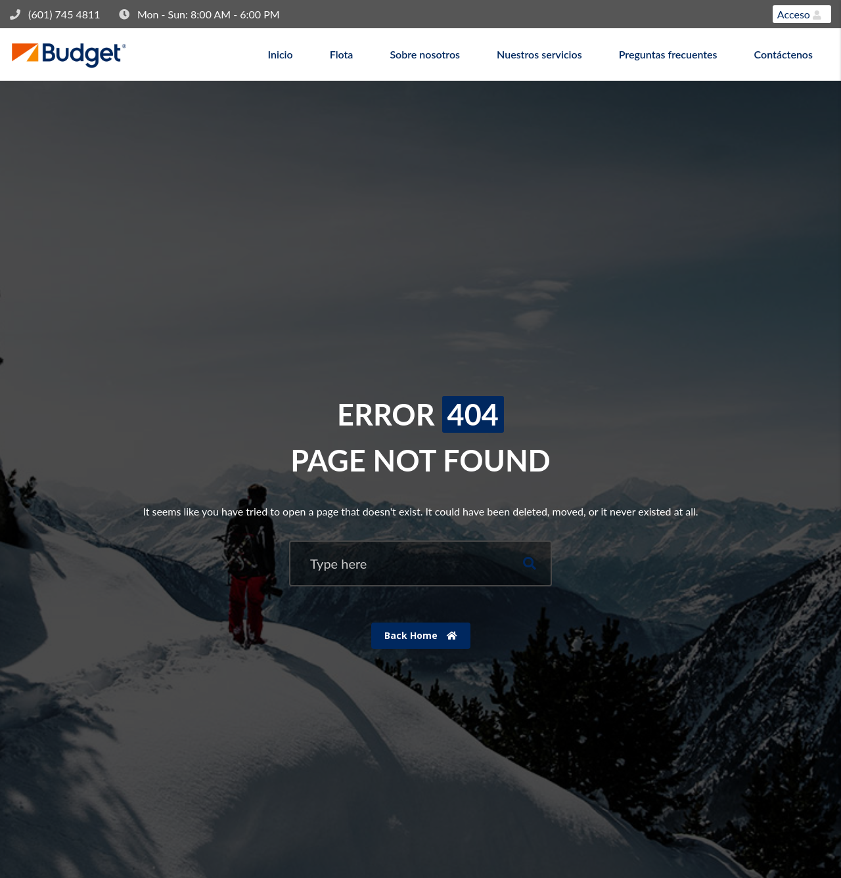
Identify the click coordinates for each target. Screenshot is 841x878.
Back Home (420, 635)
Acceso (799, 14)
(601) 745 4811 (64, 14)
